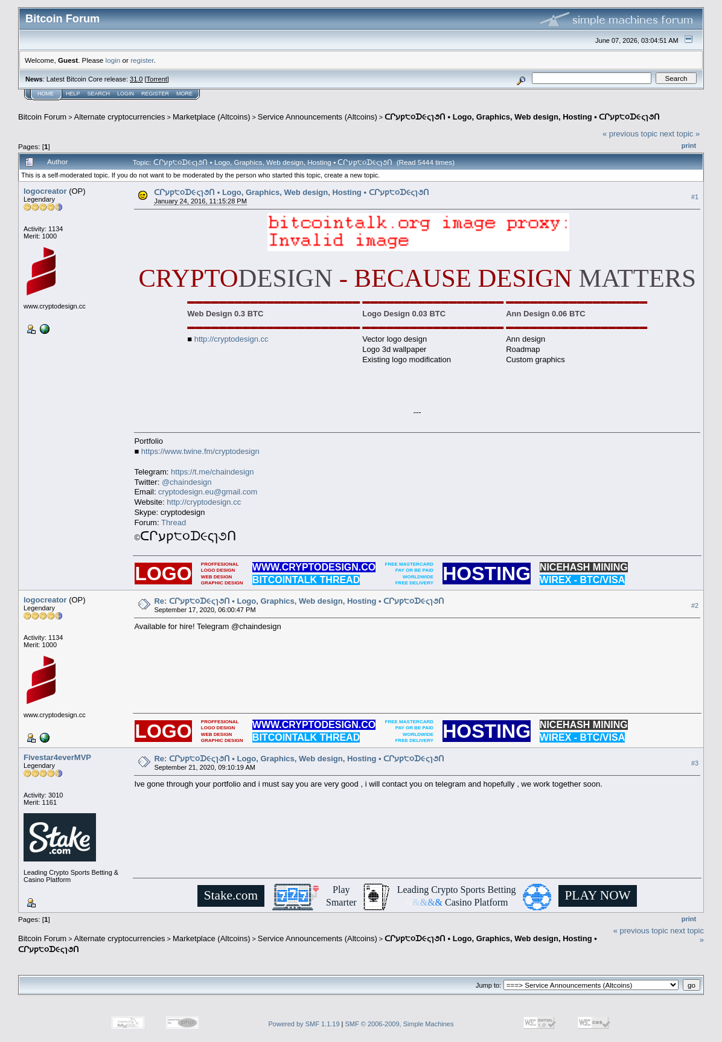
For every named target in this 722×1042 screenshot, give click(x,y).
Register (155, 94)
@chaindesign (187, 482)
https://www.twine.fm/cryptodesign (200, 451)
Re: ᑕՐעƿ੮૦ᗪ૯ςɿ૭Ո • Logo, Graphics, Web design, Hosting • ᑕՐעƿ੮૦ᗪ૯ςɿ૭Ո (299, 601)
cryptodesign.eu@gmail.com (207, 491)
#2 (694, 605)
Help (73, 94)
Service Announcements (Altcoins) (317, 116)
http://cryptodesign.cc (231, 339)
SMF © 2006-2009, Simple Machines (399, 1024)
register (141, 60)
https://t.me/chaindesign (212, 471)
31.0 (136, 79)
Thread (173, 522)
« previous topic (629, 133)
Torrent (157, 79)
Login (125, 94)
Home (45, 94)
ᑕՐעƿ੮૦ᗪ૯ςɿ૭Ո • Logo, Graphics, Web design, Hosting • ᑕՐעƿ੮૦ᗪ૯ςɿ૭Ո (522, 116)
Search (99, 94)
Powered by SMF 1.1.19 (304, 1024)
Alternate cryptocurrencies (119, 116)
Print (689, 145)
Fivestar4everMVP (57, 757)
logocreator (45, 191)
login (113, 60)
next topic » (680, 133)
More (184, 94)
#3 (694, 763)
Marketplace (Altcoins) (212, 116)
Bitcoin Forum (42, 116)
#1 (694, 196)
